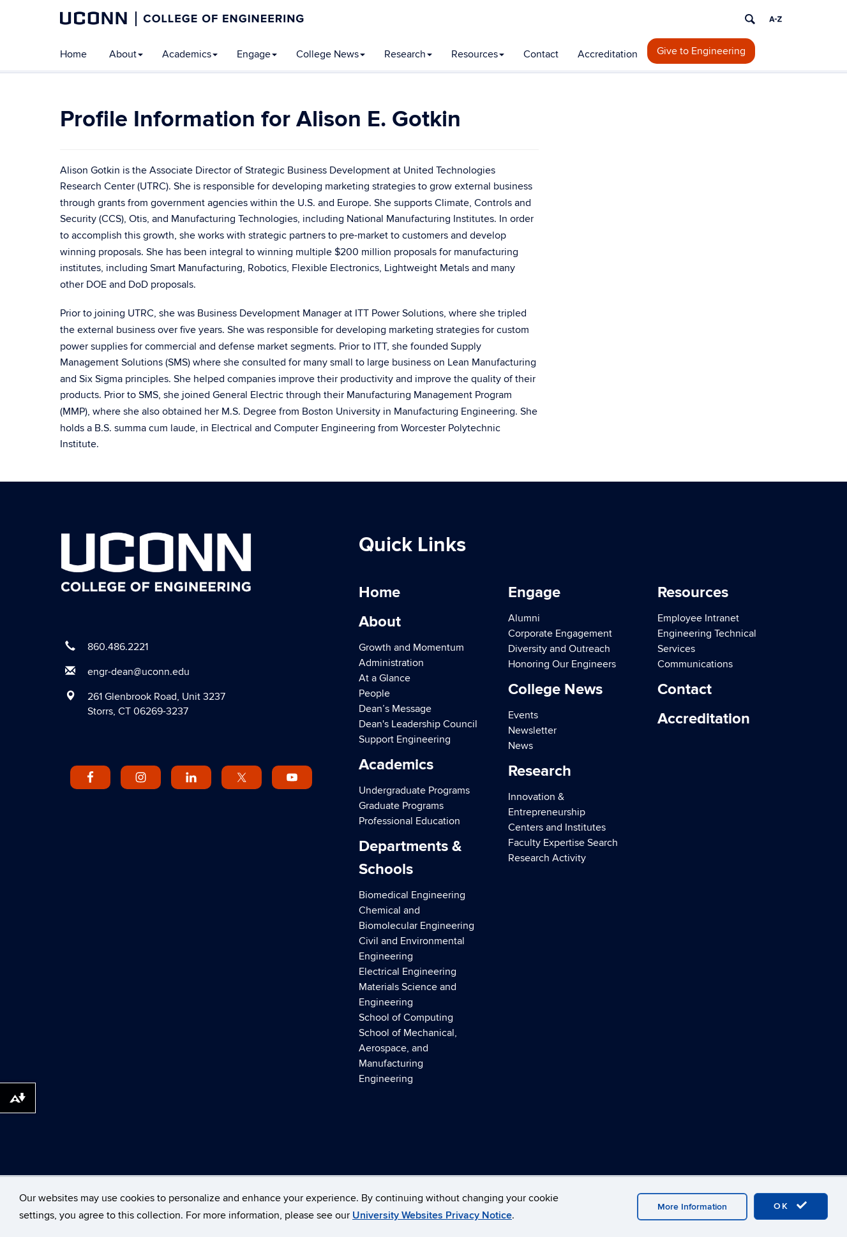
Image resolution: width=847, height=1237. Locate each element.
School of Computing (406, 1017)
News (520, 745)
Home (73, 54)
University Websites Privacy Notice (432, 1215)
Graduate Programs (401, 805)
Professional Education (409, 821)
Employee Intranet (698, 618)
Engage (257, 54)
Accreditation (608, 54)
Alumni (524, 618)
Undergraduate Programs (414, 790)
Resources (477, 54)
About (126, 54)
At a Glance (384, 678)
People (374, 693)
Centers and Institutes (557, 827)
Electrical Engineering (407, 971)
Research (408, 54)
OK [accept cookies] (791, 1205)
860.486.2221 (117, 647)
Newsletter (532, 730)
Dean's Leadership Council (418, 724)
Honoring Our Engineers (562, 664)
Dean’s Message (395, 708)
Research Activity (547, 858)
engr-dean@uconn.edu (138, 671)
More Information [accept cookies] (692, 1206)
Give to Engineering (701, 51)
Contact (540, 54)
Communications (695, 664)
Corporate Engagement (560, 633)
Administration (391, 662)
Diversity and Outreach (559, 648)
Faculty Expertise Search (563, 842)
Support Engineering (405, 739)
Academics (190, 54)
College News (330, 54)
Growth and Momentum (411, 647)
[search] (750, 19)
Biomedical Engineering (412, 895)
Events (523, 715)
